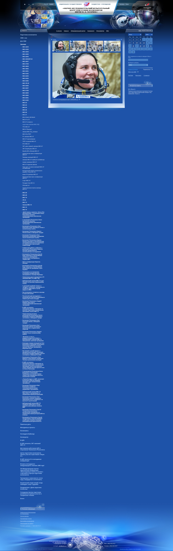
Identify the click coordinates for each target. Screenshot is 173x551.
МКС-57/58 (26, 90)
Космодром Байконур (27, 434)
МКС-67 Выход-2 (27, 129)
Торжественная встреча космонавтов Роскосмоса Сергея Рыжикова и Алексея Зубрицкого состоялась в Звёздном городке (32, 315)
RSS (140, 30)
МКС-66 (25, 112)
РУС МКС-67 (26, 143)
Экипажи (23, 44)
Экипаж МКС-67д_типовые (30, 131)
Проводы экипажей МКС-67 (30, 157)
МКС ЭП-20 (26, 83)
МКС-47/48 (26, 64)
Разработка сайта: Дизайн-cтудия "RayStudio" (130, 549)
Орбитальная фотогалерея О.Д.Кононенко (28, 513)
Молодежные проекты (27, 427)
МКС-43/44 (26, 51)
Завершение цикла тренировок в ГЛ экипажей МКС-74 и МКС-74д (33, 277)
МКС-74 (25, 207)
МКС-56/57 (26, 88)
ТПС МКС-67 (26, 127)
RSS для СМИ (132, 72)
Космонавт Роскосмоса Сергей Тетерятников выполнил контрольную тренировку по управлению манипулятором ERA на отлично (34, 412)
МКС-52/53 (26, 76)
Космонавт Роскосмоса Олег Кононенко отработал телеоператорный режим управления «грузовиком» (31, 387)
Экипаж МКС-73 (27, 204)
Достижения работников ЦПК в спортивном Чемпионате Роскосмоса (32, 449)
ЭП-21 (24, 200)
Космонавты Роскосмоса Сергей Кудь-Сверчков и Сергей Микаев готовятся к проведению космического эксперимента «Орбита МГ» (32, 256)
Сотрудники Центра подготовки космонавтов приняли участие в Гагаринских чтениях (31, 494)
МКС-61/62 (26, 100)
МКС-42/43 (26, 47)
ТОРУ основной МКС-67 (29, 141)
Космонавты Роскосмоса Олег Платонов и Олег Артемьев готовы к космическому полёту (33, 227)
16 (133, 46)
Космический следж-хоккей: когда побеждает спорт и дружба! (31, 483)
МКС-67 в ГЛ (26, 119)
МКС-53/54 (26, 78)
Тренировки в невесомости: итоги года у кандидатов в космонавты (31, 478)
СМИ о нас (23, 38)
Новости (66, 30)
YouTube (130, 75)
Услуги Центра (24, 516)
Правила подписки (133, 69)
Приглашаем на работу (26, 523)
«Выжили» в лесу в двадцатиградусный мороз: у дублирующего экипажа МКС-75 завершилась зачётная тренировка (33, 338)
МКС (107, 30)
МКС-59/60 (26, 95)
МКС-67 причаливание (29, 139)
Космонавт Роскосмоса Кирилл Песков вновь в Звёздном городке (33, 232)
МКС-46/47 (26, 61)
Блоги (22, 498)
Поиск (127, 4)
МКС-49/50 (26, 68)
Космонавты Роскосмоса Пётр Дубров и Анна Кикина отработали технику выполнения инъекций (33, 359)
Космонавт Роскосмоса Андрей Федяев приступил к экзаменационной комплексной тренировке (32, 303)
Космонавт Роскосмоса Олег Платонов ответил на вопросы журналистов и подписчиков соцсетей (32, 327)
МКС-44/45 (26, 54)
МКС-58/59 (26, 93)
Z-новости (146, 75)
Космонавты (24, 431)
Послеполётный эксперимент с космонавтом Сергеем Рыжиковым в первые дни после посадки (34, 297)
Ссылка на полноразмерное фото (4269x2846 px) (66, 99)
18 (140, 46)
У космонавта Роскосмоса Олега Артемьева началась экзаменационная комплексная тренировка (32, 221)
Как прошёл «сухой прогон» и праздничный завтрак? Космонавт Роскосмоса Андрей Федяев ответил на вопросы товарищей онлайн (34, 352)
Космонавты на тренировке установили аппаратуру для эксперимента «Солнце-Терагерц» (33, 273)
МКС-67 (25, 114)
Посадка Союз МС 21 (29, 183)
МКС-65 (25, 110)
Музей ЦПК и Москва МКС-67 (31, 151)
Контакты (122, 4)
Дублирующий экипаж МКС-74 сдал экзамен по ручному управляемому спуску (33, 282)
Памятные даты (25, 424)
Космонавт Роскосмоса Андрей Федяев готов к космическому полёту (32, 333)
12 (144, 42)
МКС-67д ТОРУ (27, 134)
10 (137, 42)
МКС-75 (25, 209)
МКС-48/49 (26, 66)
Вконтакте (138, 75)
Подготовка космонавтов (28, 35)
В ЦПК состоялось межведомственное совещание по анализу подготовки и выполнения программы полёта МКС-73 (33, 309)
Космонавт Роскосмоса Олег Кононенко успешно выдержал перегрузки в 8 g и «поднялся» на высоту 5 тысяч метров (33, 398)
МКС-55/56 (26, 85)
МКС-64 (25, 107)
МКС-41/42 (26, 49)
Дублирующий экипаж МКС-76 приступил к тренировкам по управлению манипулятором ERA (33, 393)
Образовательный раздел (78, 30)
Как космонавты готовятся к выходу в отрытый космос (33, 293)
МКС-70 (25, 197)
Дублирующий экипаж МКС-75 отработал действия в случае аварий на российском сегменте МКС (32, 405)
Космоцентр (24, 437)
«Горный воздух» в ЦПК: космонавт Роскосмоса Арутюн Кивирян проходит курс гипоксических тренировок (33, 381)
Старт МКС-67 (26, 180)
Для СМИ (23, 41)
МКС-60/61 (26, 97)
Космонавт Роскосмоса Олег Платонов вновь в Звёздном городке (31, 322)
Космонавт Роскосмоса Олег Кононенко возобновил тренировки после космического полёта (33, 236)
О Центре (59, 30)
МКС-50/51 (26, 71)
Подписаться (146, 69)
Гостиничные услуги (26, 518)
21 (150, 46)
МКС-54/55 (26, 80)
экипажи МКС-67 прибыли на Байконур (33, 159)
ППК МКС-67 (26, 185)
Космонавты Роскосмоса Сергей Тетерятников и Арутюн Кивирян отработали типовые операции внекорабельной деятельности (32, 419)
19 (144, 46)
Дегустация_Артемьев (29, 117)
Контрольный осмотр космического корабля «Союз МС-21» (32, 171)
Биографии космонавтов (27, 521)
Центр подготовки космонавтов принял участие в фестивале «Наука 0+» (32, 454)
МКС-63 (25, 102)
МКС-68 (25, 192)
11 (140, 42)
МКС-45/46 (26, 56)
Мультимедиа (100, 30)
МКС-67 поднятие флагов (30, 164)
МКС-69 (25, 195)
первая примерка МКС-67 (30, 162)
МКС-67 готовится (28, 122)
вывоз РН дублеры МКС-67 (30, 174)
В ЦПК (22, 440)
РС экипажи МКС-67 (28, 136)
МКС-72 (25, 202)
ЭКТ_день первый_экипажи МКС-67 (33, 146)
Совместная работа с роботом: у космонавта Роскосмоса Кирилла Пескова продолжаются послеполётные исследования (33, 249)
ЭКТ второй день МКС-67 (30, 148)
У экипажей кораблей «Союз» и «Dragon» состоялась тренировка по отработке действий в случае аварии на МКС (34, 287)
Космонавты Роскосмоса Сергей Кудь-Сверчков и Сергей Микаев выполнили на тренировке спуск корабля (32, 267)
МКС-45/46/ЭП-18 (27, 59)
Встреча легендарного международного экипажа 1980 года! (32, 464)
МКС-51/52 (26, 73)
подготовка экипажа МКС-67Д (31, 124)
